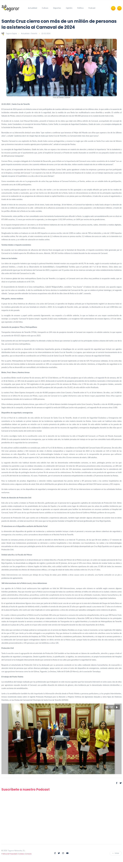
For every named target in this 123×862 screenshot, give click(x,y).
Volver (115, 853)
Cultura (45, 8)
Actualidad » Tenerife (29, 33)
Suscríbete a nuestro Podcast (26, 789)
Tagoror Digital (9, 33)
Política (80, 8)
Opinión (69, 8)
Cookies (21, 854)
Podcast (92, 8)
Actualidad (32, 8)
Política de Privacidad (9, 854)
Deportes (57, 8)
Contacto (28, 854)
